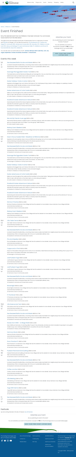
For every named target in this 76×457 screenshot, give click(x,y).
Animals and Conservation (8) (23, 44)
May (42, 50)
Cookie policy (35, 438)
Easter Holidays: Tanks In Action (17, 81)
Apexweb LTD (68, 437)
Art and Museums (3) (34, 42)
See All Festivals (29, 412)
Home (2, 26)
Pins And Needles (13, 239)
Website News (23, 441)
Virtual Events (32, 52)
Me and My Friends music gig (16, 118)
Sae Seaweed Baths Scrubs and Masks (19, 62)
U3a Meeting (11, 378)
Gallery (62, 2)
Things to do (38, 2)
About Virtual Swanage (25, 436)
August (2, 52)
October (13, 52)
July (48, 50)
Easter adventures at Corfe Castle (18, 90)
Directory (50, 2)
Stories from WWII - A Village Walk (18, 323)
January (27, 50)
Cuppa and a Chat (13, 248)
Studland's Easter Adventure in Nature (19, 100)
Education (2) (35, 44)
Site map (34, 441)
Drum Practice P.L (12, 341)
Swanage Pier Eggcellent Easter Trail (19, 72)
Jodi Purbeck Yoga (13, 258)
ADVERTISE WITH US (49, 436)
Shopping (56, 2)
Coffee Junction (12, 369)
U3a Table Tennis (12, 220)
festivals (5, 42)
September (8, 52)
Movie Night (11, 286)
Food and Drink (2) (5, 48)
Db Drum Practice (13, 202)
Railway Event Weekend (15, 127)
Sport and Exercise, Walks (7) (26, 46)
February (31, 50)
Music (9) (13, 48)
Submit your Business (50, 441)
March (36, 50)
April (39, 50)
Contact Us (22, 438)
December (24, 52)
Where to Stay (30, 2)
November (18, 52)
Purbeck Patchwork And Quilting (17, 351)
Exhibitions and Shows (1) (41, 46)
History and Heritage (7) (12, 46)
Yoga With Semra (13, 388)
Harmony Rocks (12, 332)
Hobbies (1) (19, 48)
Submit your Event (49, 438)
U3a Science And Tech (14, 304)
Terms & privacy (36, 436)
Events (44, 2)
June (44, 50)
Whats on (7, 26)
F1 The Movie (11, 295)
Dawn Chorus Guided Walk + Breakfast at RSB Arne (24, 137)
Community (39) (10, 44)
